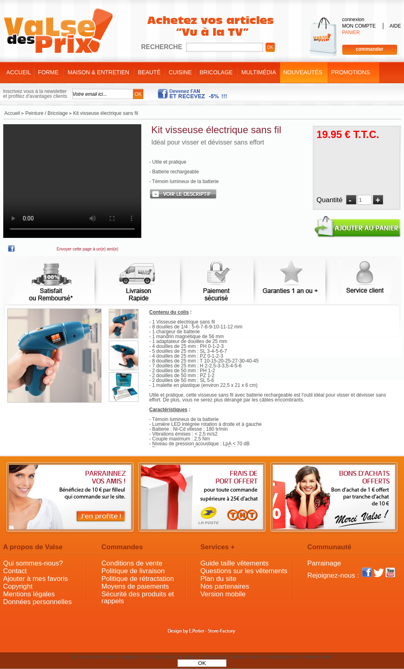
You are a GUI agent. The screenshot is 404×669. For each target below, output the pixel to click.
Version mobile (223, 594)
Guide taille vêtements (234, 563)
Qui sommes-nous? (33, 563)
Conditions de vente (132, 563)
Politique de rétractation (138, 579)
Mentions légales (29, 594)
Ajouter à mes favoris (35, 579)
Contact (15, 571)
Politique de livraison (133, 571)
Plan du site (218, 579)
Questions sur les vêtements (243, 571)
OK (202, 663)
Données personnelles (37, 602)
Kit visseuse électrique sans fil (216, 129)
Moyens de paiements (135, 586)
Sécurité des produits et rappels (138, 597)
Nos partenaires (224, 586)
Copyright (18, 586)
